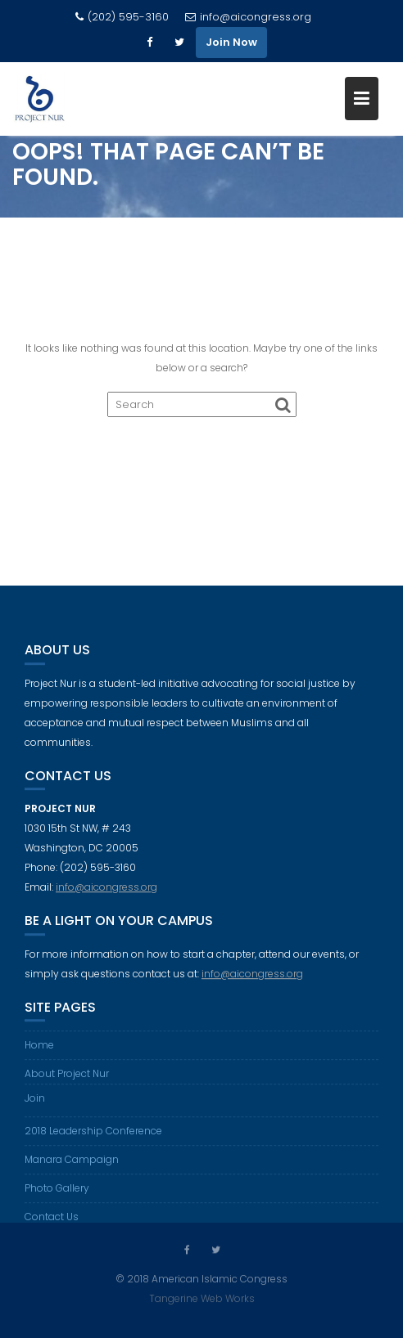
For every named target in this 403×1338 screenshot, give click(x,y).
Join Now (231, 42)
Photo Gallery (57, 1194)
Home (39, 1050)
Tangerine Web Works (202, 1297)
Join (35, 1104)
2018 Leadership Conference (93, 1136)
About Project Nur (67, 1079)
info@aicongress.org (248, 17)
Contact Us (52, 1222)
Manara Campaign (72, 1165)
